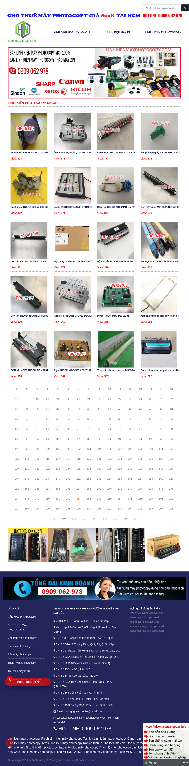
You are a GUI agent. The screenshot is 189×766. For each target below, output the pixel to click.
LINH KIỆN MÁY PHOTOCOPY (163, 32)
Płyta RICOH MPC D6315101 (113, 315)
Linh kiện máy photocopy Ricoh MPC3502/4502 (52, 751)
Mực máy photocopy (84, 747)
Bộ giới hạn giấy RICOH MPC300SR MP (163, 152)
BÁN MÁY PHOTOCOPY (22, 616)
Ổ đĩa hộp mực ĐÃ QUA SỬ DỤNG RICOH (77, 152)
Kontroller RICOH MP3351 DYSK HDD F (76, 315)
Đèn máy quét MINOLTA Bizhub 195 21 (162, 207)
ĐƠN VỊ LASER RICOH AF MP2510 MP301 (34, 370)
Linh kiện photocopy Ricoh (33, 103)
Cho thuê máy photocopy (22, 637)
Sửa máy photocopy (19, 654)
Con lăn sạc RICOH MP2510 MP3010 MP (33, 261)
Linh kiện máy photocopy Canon (115, 738)
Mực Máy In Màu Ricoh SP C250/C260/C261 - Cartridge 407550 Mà (91, 261)
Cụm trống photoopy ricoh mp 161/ (161, 370)
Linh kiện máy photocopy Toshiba (71, 738)
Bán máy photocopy (19, 646)
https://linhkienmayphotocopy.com (87, 717)
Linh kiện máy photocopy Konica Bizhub (76, 743)
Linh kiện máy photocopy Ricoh (28, 738)
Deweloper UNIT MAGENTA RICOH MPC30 (121, 152)
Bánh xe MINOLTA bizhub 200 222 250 (32, 207)
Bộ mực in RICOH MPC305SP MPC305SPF (165, 261)
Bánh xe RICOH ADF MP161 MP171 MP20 (120, 207)
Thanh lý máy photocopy (22, 662)
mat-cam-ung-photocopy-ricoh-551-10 (162, 315)
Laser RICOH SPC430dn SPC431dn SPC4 (77, 207)
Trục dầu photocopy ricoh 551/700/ (117, 370)
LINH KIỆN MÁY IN (118, 32)
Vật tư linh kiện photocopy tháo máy (47, 747)
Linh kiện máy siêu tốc (117, 743)
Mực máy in (140, 743)
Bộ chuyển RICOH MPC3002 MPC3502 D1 (120, 261)
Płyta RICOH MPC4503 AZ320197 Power (76, 370)
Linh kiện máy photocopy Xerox (28, 743)
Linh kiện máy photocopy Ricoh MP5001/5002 (114, 751)
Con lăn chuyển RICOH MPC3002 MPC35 (34, 315)
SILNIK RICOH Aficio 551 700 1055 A (31, 152)
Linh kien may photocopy (72, 31)
